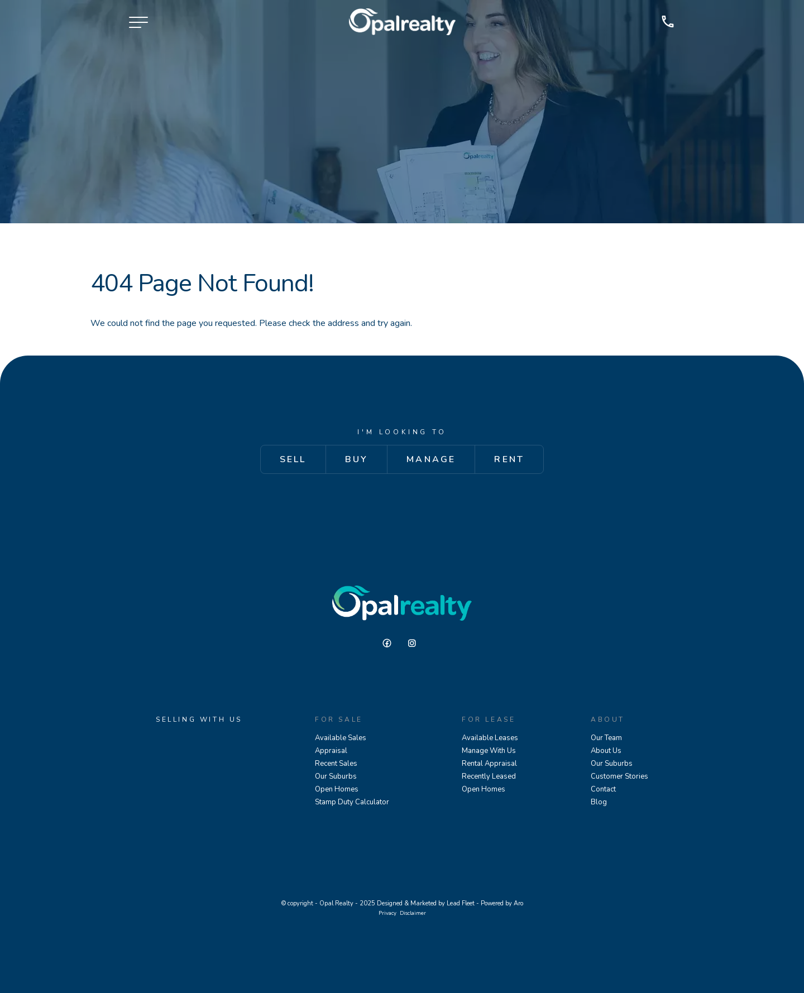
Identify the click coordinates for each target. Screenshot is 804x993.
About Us (606, 751)
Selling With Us (199, 719)
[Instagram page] (415, 643)
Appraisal (331, 751)
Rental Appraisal (489, 764)
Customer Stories (619, 776)
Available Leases (490, 738)
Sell (293, 459)
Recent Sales (336, 764)
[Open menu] (138, 22)
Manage (431, 459)
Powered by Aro (502, 903)
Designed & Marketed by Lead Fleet (426, 903)
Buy (356, 459)
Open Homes (336, 789)
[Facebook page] (391, 643)
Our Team (606, 738)
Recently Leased (489, 776)
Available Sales (340, 738)
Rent (509, 459)
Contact (603, 789)
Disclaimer (413, 913)
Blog (599, 802)
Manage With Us (489, 751)
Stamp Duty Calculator (352, 802)
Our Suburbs (336, 776)
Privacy (387, 913)
